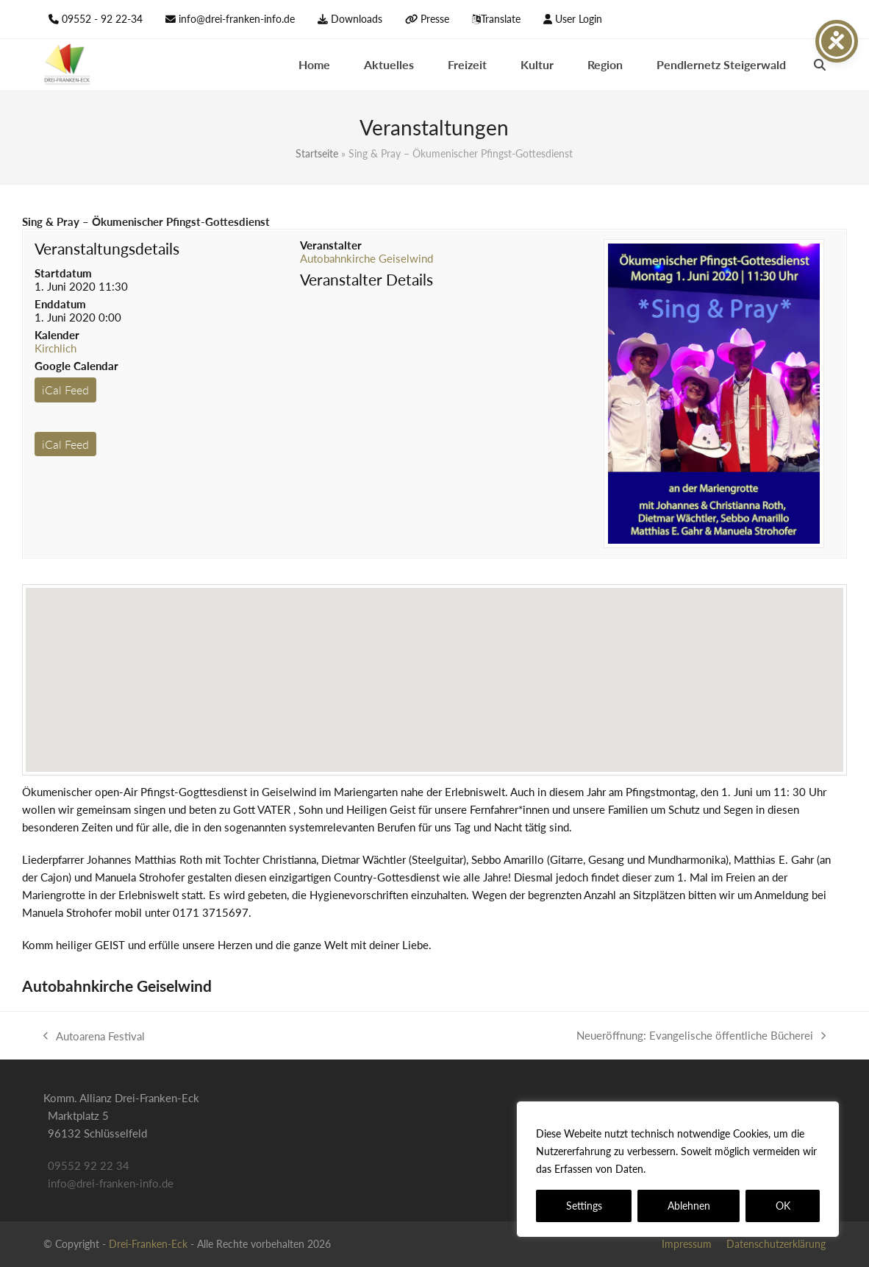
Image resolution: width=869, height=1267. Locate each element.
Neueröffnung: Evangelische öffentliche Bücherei (701, 1036)
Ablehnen (689, 1205)
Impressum (687, 1244)
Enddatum (60, 303)
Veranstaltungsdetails (107, 248)
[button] (820, 64)
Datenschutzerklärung (701, 1169)
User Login (578, 19)
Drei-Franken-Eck (148, 1244)
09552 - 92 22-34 (102, 19)
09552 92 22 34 (88, 1165)
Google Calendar (76, 365)
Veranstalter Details (366, 279)
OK (783, 1205)
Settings (584, 1205)
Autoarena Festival (94, 1037)
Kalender (57, 334)
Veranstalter (331, 245)
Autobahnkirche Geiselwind (366, 258)
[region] (678, 1169)
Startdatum (63, 273)
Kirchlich (55, 348)
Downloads (356, 19)
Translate (501, 19)
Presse (435, 19)
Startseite (317, 153)
